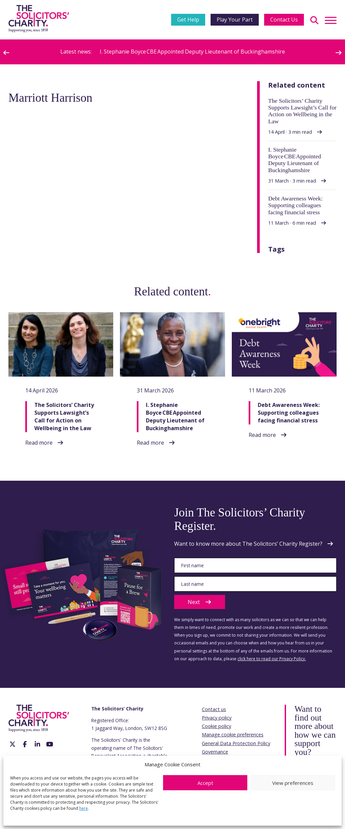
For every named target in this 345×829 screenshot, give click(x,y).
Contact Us (284, 19)
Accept (205, 782)
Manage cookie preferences (232, 734)
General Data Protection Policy (236, 743)
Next (200, 602)
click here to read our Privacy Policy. (272, 659)
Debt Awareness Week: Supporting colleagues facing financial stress (289, 412)
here (83, 808)
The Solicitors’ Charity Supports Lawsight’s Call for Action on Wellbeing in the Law (64, 416)
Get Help (188, 19)
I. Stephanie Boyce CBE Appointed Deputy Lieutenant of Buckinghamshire (192, 51)
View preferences (292, 782)
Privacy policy (216, 717)
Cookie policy (216, 726)
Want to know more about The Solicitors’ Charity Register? (248, 543)
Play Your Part (235, 19)
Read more (39, 442)
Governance (215, 751)
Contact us (214, 709)
